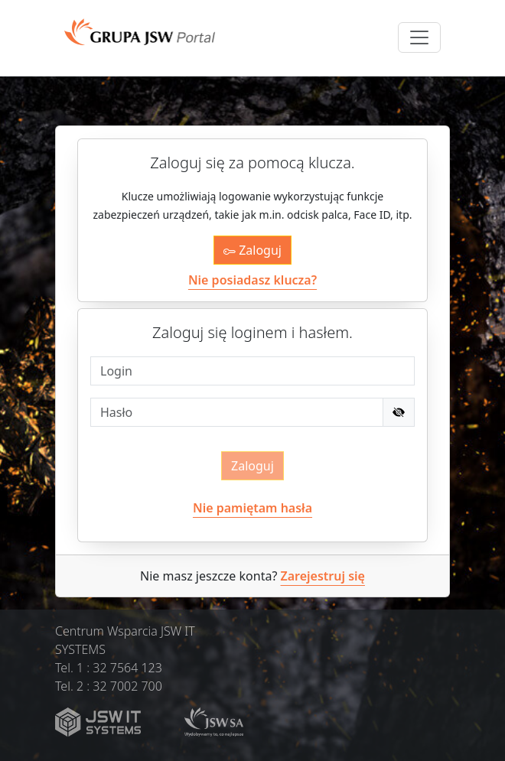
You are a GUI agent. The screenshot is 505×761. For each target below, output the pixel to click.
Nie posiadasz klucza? (252, 280)
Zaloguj (252, 250)
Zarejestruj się (323, 575)
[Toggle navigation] (419, 37)
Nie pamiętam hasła (252, 507)
